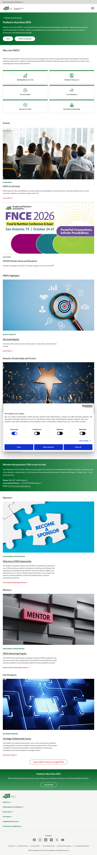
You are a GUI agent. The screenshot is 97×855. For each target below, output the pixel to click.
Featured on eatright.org (11, 826)
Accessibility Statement (81, 846)
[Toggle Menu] (92, 8)
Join (7, 39)
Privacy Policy (35, 846)
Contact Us (11, 846)
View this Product (9, 755)
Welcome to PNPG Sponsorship (17, 561)
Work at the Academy (64, 846)
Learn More (7, 198)
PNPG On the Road (11, 186)
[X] (57, 839)
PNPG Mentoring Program (14, 653)
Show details (84, 441)
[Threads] (51, 839)
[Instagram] (40, 839)
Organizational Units (10, 821)
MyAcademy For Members (12, 807)
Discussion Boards (11, 339)
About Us (6, 802)
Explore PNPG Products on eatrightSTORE (48, 762)
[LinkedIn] (46, 839)
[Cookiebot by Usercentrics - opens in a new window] (83, 406)
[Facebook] (34, 839)
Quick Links (7, 812)
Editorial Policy (23, 846)
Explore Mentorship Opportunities (15, 667)
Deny (19, 447)
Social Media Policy (49, 846)
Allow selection (48, 447)
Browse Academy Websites (12, 2)
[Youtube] (63, 839)
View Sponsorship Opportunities (14, 582)
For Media (6, 816)
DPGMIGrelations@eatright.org (19, 486)
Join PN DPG (48, 785)
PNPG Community (24, 39)
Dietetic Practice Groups (13, 18)
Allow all (78, 447)
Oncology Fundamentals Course (17, 738)
